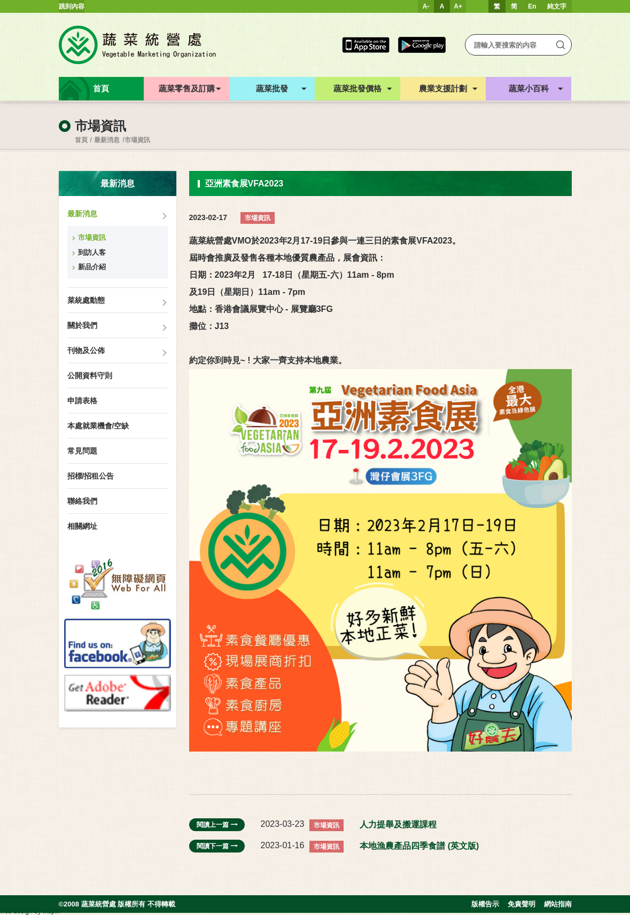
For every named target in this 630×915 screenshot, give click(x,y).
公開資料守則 (89, 375)
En (532, 6)
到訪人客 (92, 252)
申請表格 (82, 400)
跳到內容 (71, 6)
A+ (458, 6)
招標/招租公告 (90, 476)
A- (426, 6)
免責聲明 (521, 904)
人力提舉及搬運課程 (398, 824)
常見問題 (82, 451)
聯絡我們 (82, 501)
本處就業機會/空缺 (98, 425)
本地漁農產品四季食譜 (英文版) (419, 845)
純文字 (556, 6)
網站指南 (558, 904)
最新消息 (107, 140)
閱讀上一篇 (217, 824)
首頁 (81, 140)
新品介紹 (92, 267)
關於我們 (82, 325)
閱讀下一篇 (217, 846)
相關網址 (82, 526)
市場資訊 (137, 140)
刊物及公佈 (86, 350)
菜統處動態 (86, 300)
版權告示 (485, 904)
